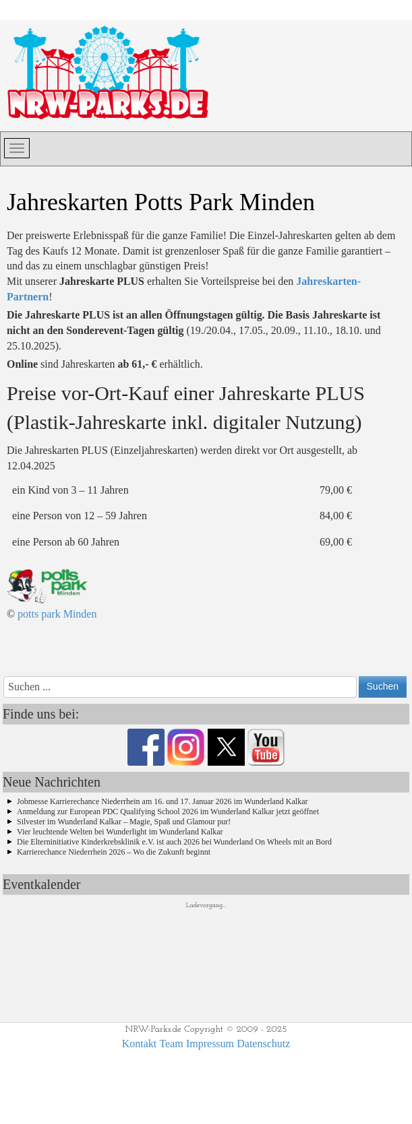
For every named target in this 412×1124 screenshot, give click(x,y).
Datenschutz (263, 1043)
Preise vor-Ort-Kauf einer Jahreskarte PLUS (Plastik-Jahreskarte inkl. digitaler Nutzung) (186, 407)
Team (171, 1043)
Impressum (210, 1043)
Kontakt (139, 1043)
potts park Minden (57, 614)
